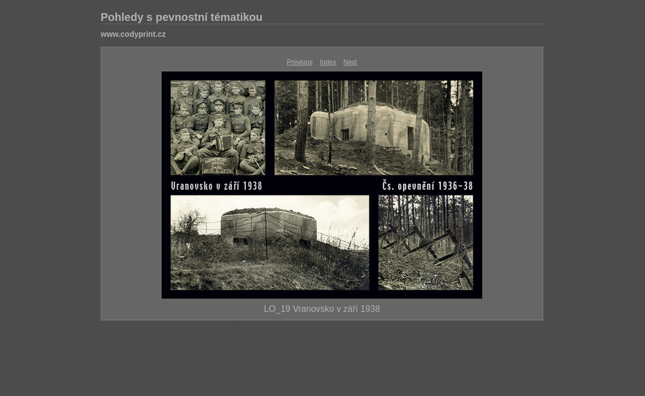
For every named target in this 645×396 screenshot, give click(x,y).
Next (350, 62)
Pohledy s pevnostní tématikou (182, 17)
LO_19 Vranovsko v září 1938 (322, 309)
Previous (300, 62)
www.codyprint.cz (133, 34)
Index (328, 62)
